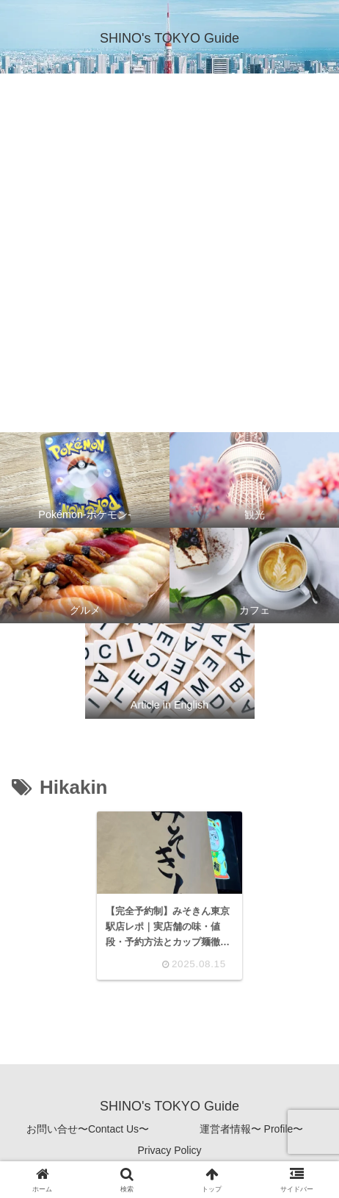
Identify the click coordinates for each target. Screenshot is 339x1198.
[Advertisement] (169, 250)
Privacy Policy (169, 1150)
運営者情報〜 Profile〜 (252, 1129)
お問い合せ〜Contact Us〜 (87, 1129)
